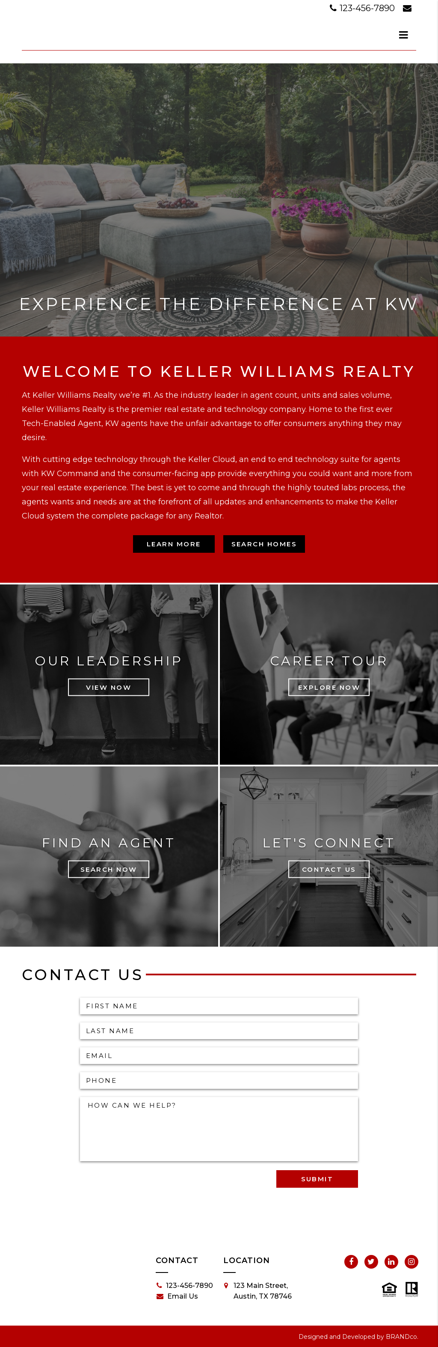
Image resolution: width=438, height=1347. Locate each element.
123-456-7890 (363, 8)
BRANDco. (402, 1337)
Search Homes (264, 544)
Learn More (174, 544)
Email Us (177, 1296)
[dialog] (403, 34)
